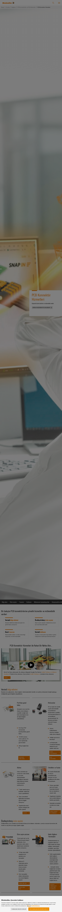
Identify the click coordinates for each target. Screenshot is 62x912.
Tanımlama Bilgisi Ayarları (18, 909)
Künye (29, 905)
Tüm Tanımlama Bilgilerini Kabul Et (38, 909)
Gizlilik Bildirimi (35, 905)
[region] (31, 904)
